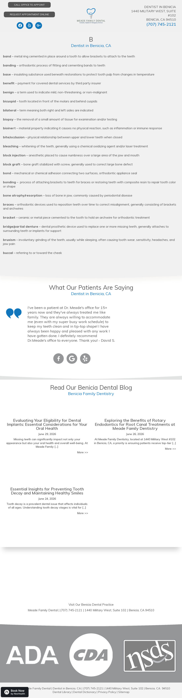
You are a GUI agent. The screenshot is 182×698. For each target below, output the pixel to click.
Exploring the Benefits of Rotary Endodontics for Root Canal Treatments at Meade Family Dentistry (135, 424)
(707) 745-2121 (161, 24)
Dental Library (62, 692)
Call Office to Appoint (29, 4)
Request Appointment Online (29, 14)
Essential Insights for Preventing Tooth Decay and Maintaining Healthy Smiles (47, 490)
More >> (82, 452)
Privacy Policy (107, 692)
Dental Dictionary (84, 692)
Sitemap (124, 692)
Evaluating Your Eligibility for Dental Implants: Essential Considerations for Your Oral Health (47, 424)
